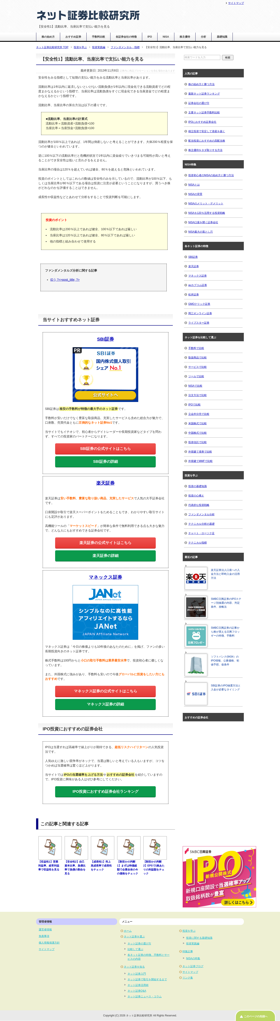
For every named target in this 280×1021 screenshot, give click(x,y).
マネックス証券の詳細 (105, 704)
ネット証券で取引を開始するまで (147, 979)
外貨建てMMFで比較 (200, 461)
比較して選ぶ (135, 949)
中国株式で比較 (197, 432)
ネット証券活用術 (138, 985)
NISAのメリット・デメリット (205, 203)
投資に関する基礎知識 (199, 937)
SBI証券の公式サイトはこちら (105, 449)
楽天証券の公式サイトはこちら (105, 543)
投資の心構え (196, 495)
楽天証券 (193, 266)
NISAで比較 (195, 385)
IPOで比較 (194, 404)
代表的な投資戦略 (198, 505)
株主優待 (185, 36)
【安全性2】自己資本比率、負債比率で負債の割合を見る (76, 865)
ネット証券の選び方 (139, 943)
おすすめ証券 (73, 36)
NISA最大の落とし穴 (200, 231)
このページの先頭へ (256, 1016)
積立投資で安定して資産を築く (206, 131)
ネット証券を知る (134, 966)
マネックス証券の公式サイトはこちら (105, 691)
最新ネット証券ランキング (204, 93)
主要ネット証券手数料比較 (204, 112)
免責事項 (44, 936)
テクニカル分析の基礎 (201, 523)
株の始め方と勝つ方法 (201, 84)
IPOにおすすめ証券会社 (202, 121)
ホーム (128, 930)
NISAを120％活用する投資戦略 (206, 212)
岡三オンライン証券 (200, 313)
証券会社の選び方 (198, 103)
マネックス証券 (197, 275)
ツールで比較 (196, 376)
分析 (203, 36)
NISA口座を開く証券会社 (203, 222)
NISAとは (194, 184)
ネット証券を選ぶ (134, 936)
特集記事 (187, 951)
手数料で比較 (196, 348)
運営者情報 (45, 929)
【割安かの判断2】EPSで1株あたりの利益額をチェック (155, 865)
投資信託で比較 (197, 442)
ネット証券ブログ (192, 966)
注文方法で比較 (197, 395)
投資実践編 (192, 943)
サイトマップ (46, 949)
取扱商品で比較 (197, 357)
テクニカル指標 (197, 542)
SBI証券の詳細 (105, 462)
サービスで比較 (197, 366)
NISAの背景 (195, 194)
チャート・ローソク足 (201, 533)
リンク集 (187, 977)
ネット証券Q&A (137, 990)
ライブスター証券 (198, 322)
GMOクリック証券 (199, 303)
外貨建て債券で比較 (200, 451)
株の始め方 (48, 36)
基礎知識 (222, 36)
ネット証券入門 (137, 973)
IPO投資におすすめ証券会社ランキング (105, 791)
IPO (149, 36)
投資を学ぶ (189, 930)
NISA (166, 36)
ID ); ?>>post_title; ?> (65, 279)
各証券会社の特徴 (126, 36)
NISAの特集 (193, 958)
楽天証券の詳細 (106, 556)
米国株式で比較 (197, 423)
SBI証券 (193, 256)
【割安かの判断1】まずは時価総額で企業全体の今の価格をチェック (129, 865)
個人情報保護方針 (49, 942)
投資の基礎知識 (197, 486)
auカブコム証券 (197, 285)
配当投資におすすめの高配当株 (206, 140)
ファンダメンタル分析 (201, 514)
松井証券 (193, 294)
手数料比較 (98, 36)
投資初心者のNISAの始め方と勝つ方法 (211, 175)
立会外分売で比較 (198, 414)
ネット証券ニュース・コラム (145, 996)
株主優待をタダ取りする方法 (205, 150)
